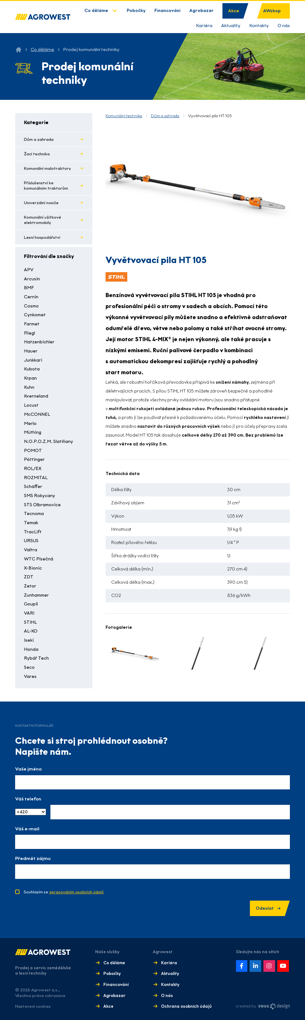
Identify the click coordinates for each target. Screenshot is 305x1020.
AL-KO (30, 631)
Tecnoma (34, 513)
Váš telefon (28, 799)
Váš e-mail (27, 829)
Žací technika (37, 154)
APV (28, 269)
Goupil (31, 604)
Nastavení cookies (33, 1006)
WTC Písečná (38, 559)
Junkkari (33, 360)
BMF (29, 287)
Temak (31, 522)
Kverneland (36, 396)
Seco (29, 667)
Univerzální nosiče (41, 202)
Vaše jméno (28, 769)
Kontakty (259, 25)
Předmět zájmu (33, 858)
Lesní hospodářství (42, 237)
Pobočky (136, 10)
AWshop (272, 11)
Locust (31, 405)
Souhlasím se (64, 892)
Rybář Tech (36, 658)
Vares (30, 676)
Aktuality (230, 25)
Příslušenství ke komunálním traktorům (46, 185)
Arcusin (32, 279)
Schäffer (33, 486)
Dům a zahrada (39, 139)
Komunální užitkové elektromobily (42, 220)
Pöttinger (34, 459)
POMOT (33, 450)
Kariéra (204, 25)
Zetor (30, 586)
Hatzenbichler (39, 342)
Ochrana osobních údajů (186, 1006)
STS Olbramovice (42, 504)
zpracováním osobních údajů (76, 892)
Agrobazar (201, 10)
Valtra (30, 550)
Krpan (30, 378)
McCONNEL (37, 414)
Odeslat (268, 908)
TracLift (33, 532)
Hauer (30, 351)
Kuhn (29, 387)
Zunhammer (36, 595)
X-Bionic (33, 568)
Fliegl (29, 333)
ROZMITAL (36, 477)
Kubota (32, 369)
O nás (284, 25)
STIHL (30, 622)
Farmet (31, 324)
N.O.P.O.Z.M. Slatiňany (48, 441)
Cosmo (31, 306)
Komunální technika (124, 115)
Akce (233, 11)
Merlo (30, 423)
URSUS (31, 540)
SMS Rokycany (39, 495)
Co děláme (96, 10)
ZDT (28, 577)
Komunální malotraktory (47, 168)
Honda (31, 649)
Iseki (29, 640)
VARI (29, 613)
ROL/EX (32, 468)
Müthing (32, 432)
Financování (167, 10)
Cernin (31, 297)
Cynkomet (35, 315)
